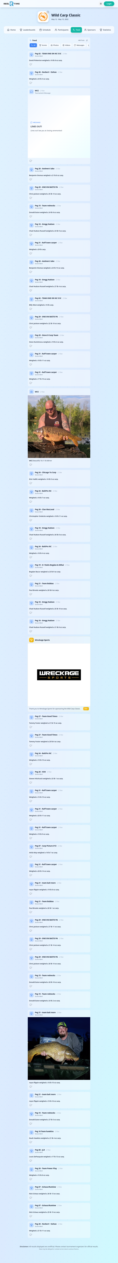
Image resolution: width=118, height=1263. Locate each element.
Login (109, 3)
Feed (76, 30)
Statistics (105, 30)
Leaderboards (27, 30)
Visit (86, 709)
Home (11, 30)
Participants (61, 30)
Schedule (45, 30)
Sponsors (90, 30)
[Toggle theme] (101, 4)
